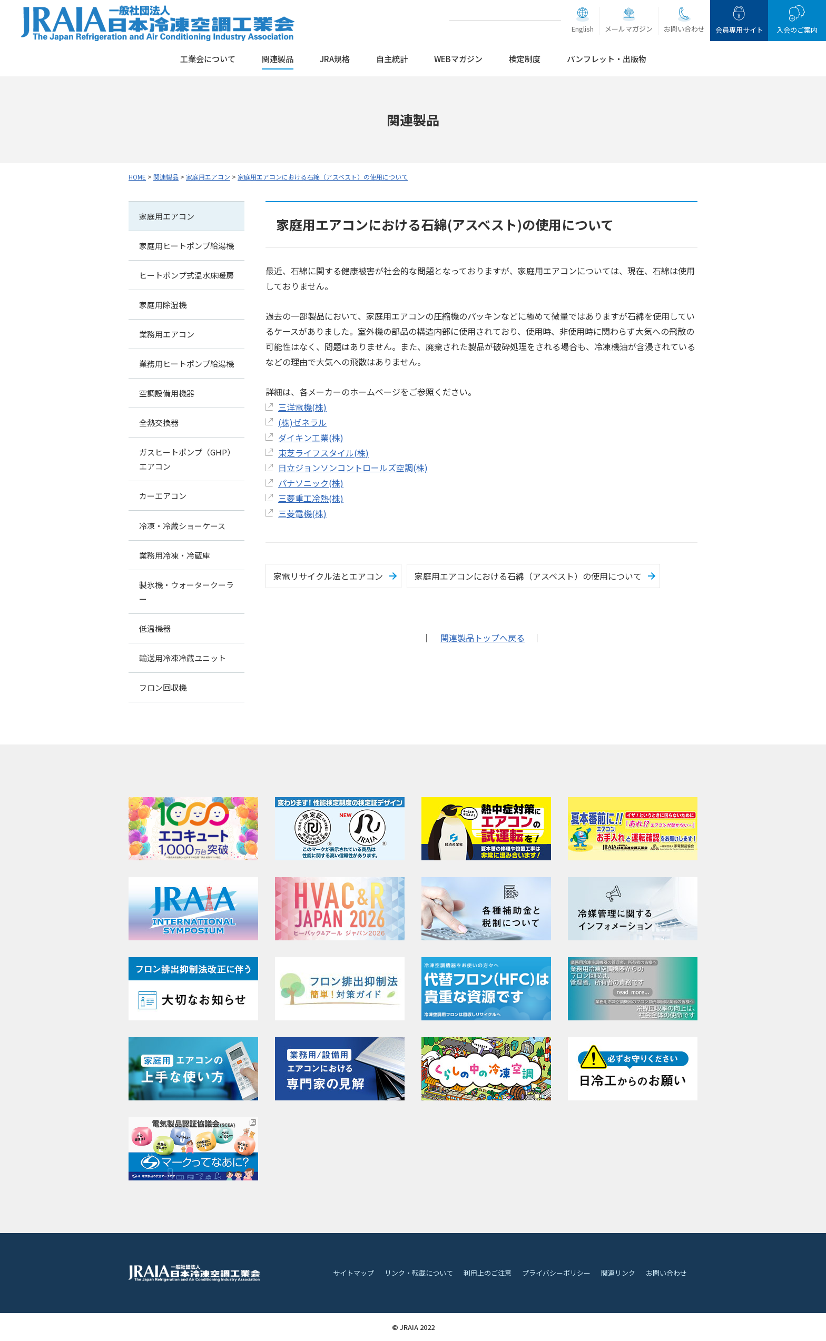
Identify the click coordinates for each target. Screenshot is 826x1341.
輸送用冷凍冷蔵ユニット (182, 657)
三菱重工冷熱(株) (310, 498)
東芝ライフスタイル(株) (323, 452)
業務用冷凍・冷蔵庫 (174, 555)
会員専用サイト (739, 30)
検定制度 (524, 58)
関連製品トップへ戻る (482, 637)
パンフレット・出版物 (606, 58)
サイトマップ (353, 1273)
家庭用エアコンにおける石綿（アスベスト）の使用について (323, 176)
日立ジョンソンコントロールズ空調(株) (353, 467)
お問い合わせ (684, 29)
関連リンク (618, 1273)
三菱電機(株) (302, 513)
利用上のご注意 (488, 1273)
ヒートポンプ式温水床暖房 (186, 275)
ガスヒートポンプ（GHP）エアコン (185, 459)
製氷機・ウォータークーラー (186, 591)
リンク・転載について (419, 1273)
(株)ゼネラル (302, 422)
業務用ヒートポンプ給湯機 (186, 363)
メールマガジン (629, 29)
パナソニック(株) (310, 482)
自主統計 (392, 58)
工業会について (207, 58)
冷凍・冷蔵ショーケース (182, 525)
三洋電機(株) (302, 407)
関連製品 (277, 58)
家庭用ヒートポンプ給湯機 (186, 245)
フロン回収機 (162, 687)
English (583, 29)
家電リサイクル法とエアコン (328, 576)
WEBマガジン (458, 58)
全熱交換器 (159, 422)
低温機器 (155, 628)
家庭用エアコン (208, 176)
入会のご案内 (797, 30)
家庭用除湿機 (162, 304)
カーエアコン (162, 495)
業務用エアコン (166, 334)
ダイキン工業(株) (310, 437)
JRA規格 (335, 58)
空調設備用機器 (166, 393)
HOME (137, 176)
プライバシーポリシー (556, 1273)
